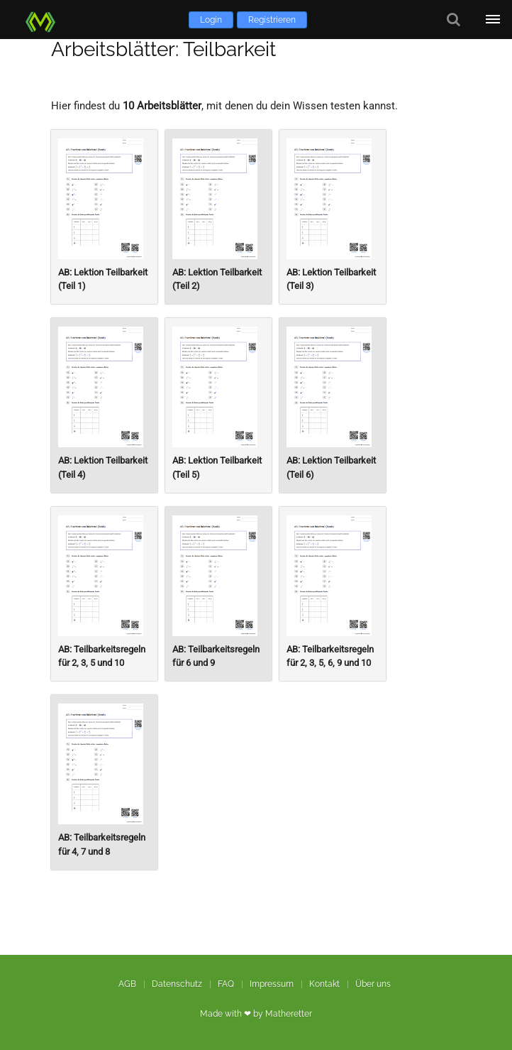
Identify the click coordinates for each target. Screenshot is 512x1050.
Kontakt (324, 984)
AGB (127, 984)
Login (211, 20)
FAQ (226, 984)
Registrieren (272, 20)
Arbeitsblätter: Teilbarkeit (163, 49)
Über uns (373, 984)
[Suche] (453, 19)
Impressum (272, 984)
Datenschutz (177, 984)
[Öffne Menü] (492, 19)
